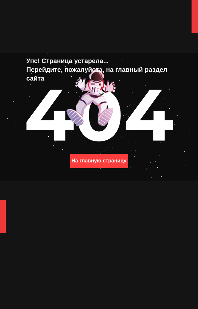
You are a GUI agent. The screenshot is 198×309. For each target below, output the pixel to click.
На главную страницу (98, 160)
